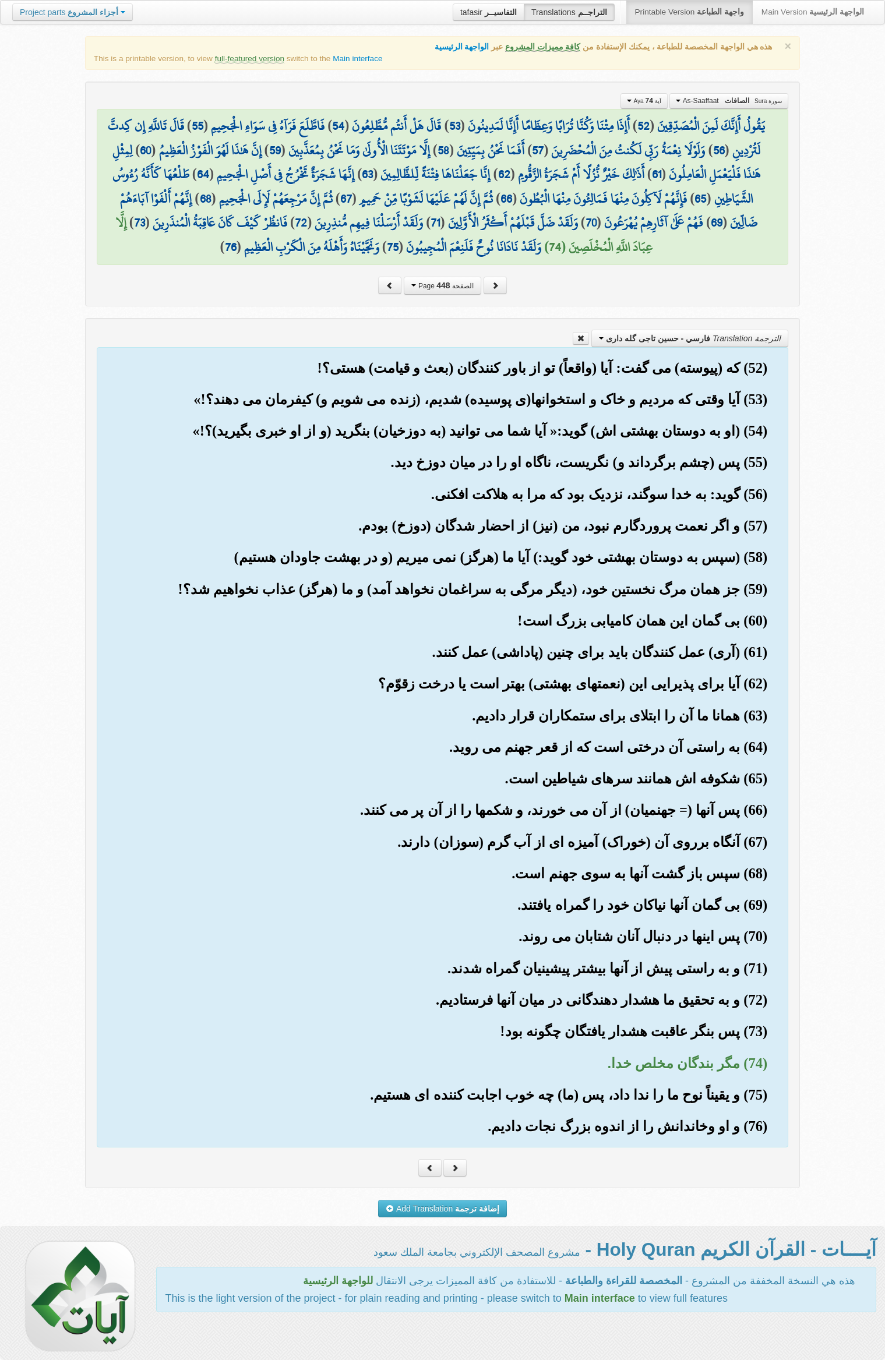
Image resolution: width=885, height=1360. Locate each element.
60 (145, 150)
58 (443, 150)
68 (205, 198)
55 (197, 126)
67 (346, 198)
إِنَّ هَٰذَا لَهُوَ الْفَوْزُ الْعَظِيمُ (210, 150)
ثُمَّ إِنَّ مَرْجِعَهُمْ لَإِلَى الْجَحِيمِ (276, 198)
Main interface (357, 58)
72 (301, 222)
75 (393, 247)
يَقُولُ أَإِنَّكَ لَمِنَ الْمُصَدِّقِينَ (711, 126)
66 (506, 198)
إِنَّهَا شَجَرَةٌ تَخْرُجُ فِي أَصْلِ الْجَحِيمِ (285, 174)
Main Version (812, 12)
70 (591, 222)
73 (139, 222)
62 (504, 174)
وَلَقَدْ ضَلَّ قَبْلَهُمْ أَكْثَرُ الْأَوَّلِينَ (513, 222)
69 (716, 222)
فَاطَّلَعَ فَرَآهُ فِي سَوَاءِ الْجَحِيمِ (268, 126)
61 (656, 174)
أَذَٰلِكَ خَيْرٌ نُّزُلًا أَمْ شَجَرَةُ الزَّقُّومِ (581, 174)
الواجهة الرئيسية (462, 47)
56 (719, 150)
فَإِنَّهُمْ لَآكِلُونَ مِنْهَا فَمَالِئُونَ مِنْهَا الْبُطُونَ (603, 198)
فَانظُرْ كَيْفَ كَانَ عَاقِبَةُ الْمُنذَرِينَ (220, 222)
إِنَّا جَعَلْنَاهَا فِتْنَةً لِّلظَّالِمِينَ (435, 174)
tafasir (488, 12)
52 (643, 126)
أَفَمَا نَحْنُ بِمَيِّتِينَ (490, 150)
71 (435, 222)
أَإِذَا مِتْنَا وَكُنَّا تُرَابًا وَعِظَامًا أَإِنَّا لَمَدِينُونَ (549, 126)
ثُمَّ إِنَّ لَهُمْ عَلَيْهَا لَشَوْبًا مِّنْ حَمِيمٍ (426, 198)
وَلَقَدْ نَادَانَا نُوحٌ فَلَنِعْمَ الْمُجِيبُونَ (473, 247)
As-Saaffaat (729, 101)
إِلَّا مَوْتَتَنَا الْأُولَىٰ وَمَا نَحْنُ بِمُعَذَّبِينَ (359, 150)
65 (700, 198)
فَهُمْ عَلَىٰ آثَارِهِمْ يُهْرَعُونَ (653, 222)
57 (538, 150)
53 (454, 126)
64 (203, 174)
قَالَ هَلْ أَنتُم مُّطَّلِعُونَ (396, 126)
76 (231, 247)
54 (338, 126)
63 (367, 174)
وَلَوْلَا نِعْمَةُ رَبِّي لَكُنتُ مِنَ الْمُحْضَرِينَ (628, 150)
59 (275, 150)
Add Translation (442, 1208)
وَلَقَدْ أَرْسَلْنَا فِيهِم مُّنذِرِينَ (369, 222)
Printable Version (689, 12)
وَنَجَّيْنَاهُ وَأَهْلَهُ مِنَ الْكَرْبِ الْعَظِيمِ (311, 247)
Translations (569, 12)
